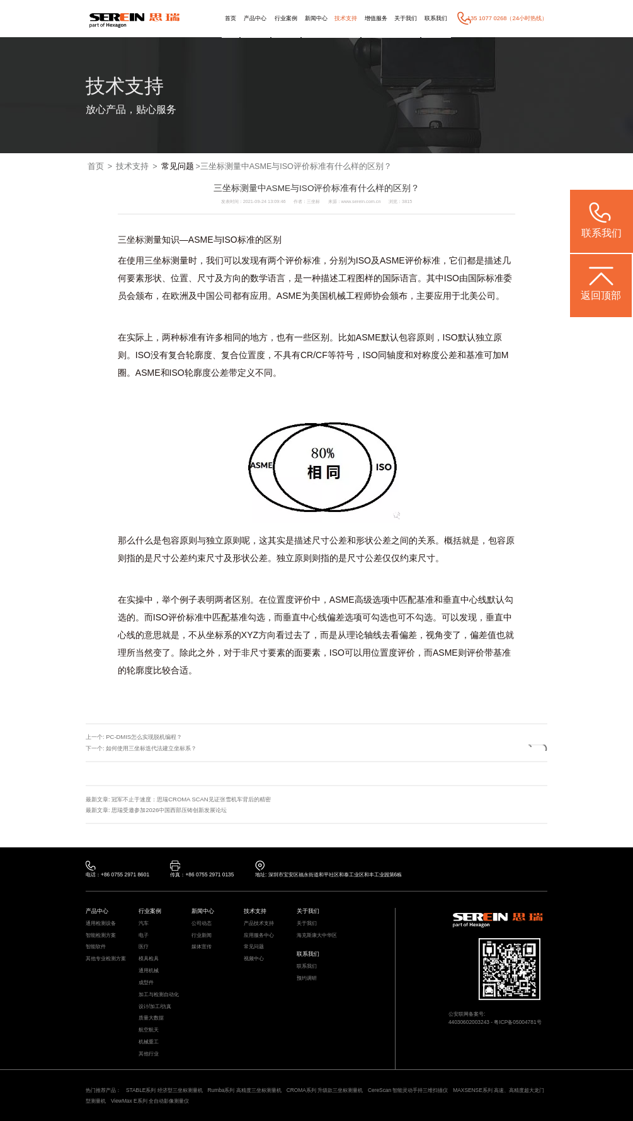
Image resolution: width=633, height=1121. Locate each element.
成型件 (146, 982)
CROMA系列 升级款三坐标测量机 (325, 1090)
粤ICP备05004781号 (517, 1022)
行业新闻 (201, 935)
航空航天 (149, 1029)
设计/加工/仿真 (155, 1006)
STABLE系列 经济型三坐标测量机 (164, 1090)
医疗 (144, 946)
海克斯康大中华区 (317, 935)
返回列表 (518, 748)
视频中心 (254, 958)
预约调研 (307, 977)
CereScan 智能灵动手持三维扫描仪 (408, 1090)
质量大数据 (151, 1017)
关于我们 (405, 18)
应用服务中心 (259, 935)
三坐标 (131, 240)
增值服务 (376, 18)
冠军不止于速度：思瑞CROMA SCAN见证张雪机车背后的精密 (190, 799)
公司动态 (201, 923)
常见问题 (177, 166)
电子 (144, 935)
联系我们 (436, 18)
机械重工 (149, 1041)
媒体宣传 (201, 946)
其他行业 (149, 1053)
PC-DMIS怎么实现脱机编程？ (144, 736)
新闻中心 (316, 18)
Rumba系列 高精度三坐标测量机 (245, 1090)
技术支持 (345, 18)
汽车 (144, 923)
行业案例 (286, 18)
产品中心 (255, 18)
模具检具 (149, 958)
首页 (230, 18)
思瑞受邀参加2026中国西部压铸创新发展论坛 (169, 809)
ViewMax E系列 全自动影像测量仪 (150, 1101)
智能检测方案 (101, 935)
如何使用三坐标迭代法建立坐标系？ (151, 748)
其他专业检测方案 (106, 958)
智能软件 (96, 946)
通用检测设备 (101, 923)
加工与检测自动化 (159, 994)
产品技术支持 (259, 923)
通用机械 (149, 970)
